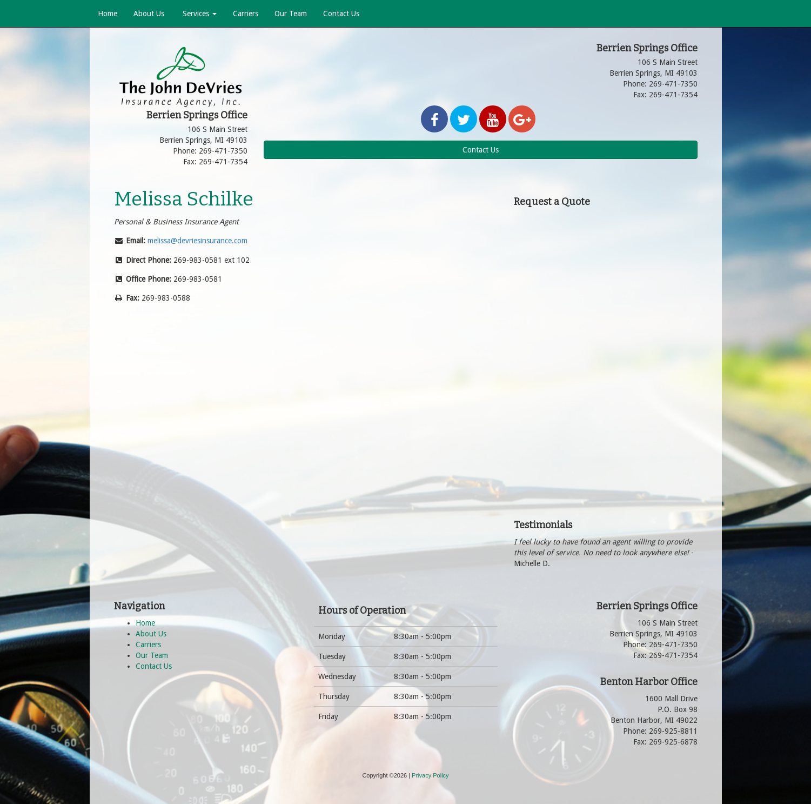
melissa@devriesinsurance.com (197, 240)
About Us (148, 13)
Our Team (290, 13)
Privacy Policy (430, 775)
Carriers (245, 13)
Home (107, 13)
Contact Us (341, 13)
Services (198, 13)
